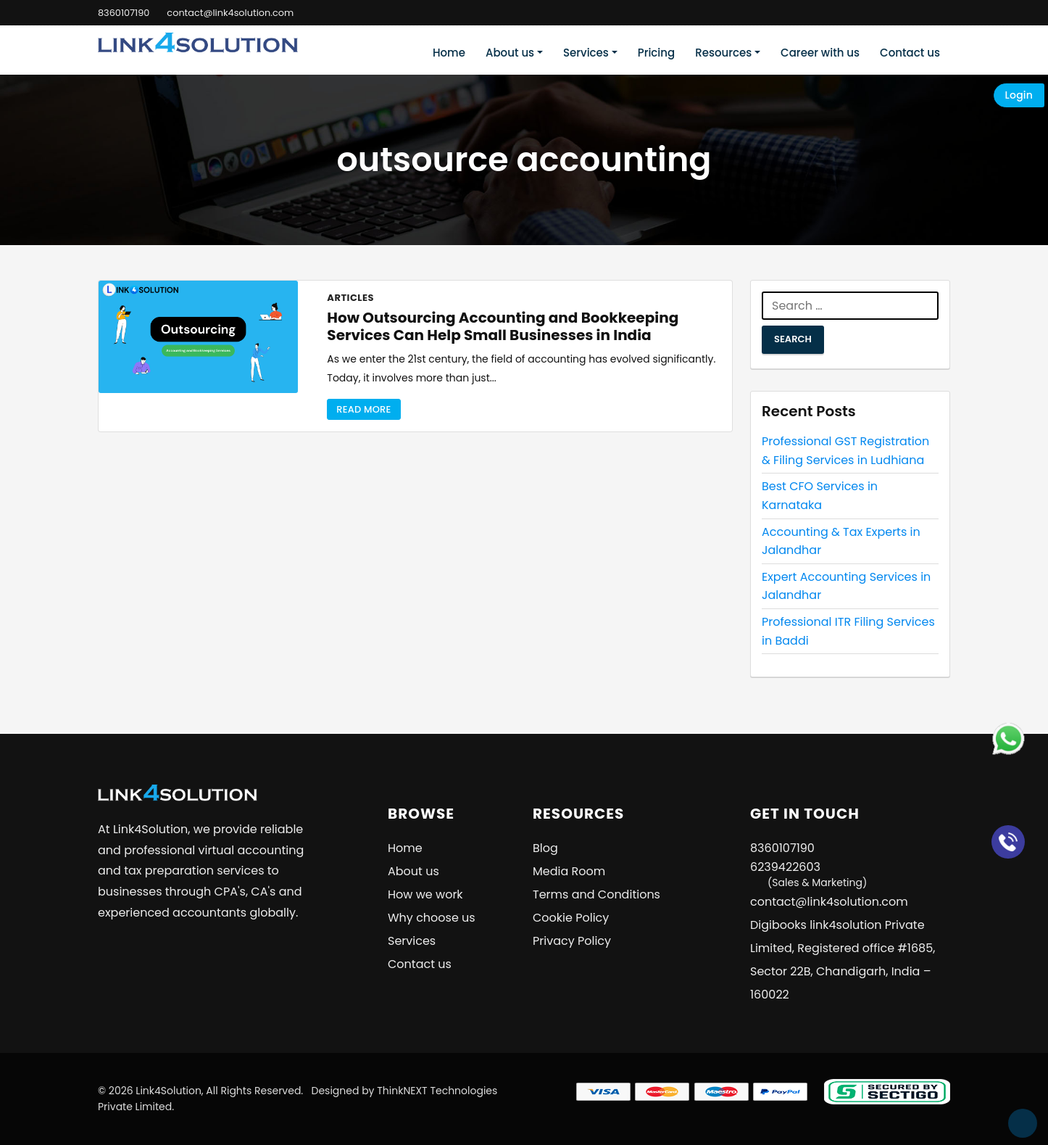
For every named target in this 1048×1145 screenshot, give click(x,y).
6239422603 (808, 874)
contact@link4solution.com (231, 13)
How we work (425, 894)
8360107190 (124, 13)
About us (510, 52)
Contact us (910, 52)
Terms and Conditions (596, 894)
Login (1019, 95)
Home (449, 52)
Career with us (820, 52)
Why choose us (431, 917)
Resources (723, 52)
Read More (363, 409)
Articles (350, 298)
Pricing (656, 52)
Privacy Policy (572, 941)
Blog (545, 848)
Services (586, 52)
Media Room (569, 871)
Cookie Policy (571, 917)
